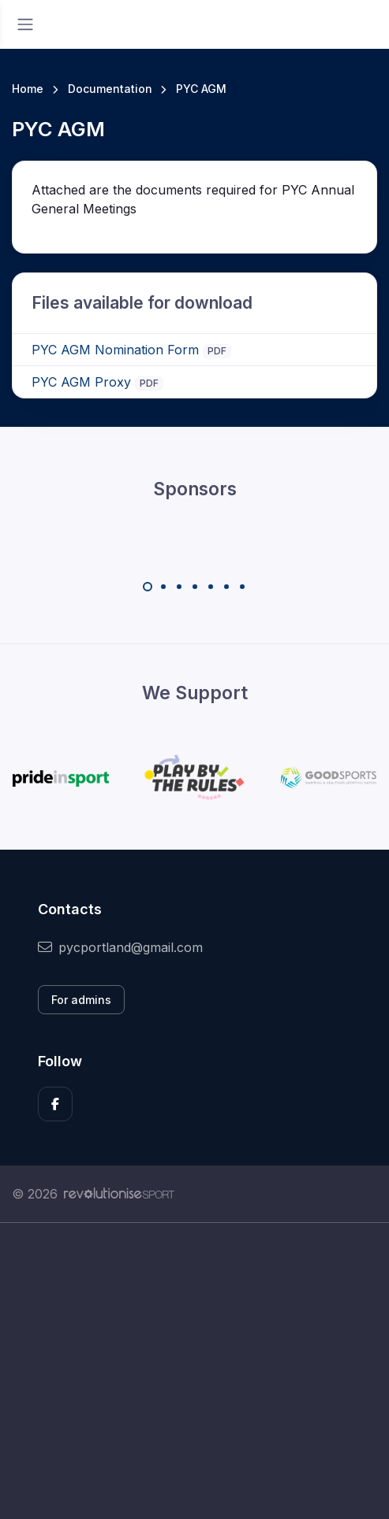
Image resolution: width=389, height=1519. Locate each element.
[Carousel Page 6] (226, 586)
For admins (81, 999)
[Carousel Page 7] (242, 586)
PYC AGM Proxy (81, 382)
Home (27, 88)
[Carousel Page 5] (210, 586)
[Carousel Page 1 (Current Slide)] (147, 586)
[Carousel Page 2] (163, 586)
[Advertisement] (194, 1371)
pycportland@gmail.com (120, 947)
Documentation (110, 88)
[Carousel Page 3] (179, 586)
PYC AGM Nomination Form (115, 350)
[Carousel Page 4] (195, 586)
